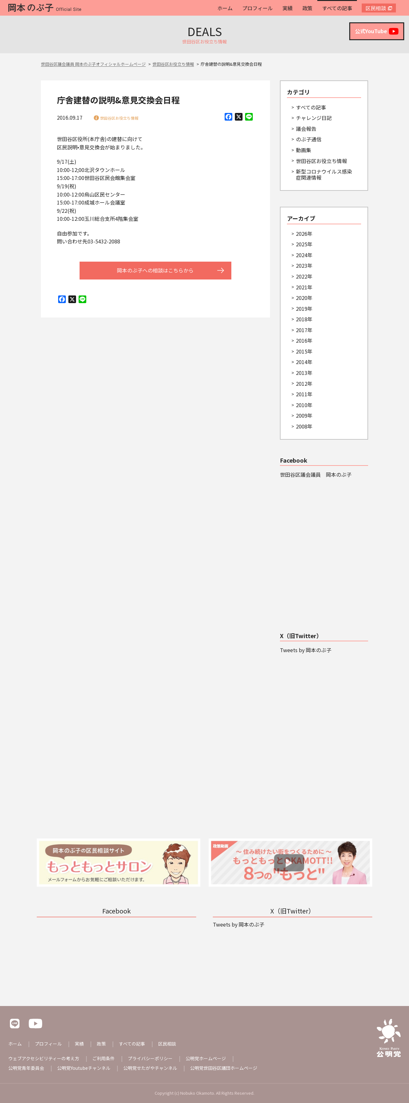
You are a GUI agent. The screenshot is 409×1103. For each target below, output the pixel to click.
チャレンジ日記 (314, 118)
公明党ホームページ (206, 1058)
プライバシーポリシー (150, 1058)
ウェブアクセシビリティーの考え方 (43, 1058)
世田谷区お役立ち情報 (119, 118)
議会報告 (306, 128)
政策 (307, 8)
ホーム (225, 8)
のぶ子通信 (308, 139)
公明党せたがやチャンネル (150, 1068)
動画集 (303, 150)
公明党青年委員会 (26, 1068)
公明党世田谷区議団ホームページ (223, 1068)
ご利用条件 (103, 1058)
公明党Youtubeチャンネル (83, 1068)
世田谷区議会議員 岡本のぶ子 (315, 474)
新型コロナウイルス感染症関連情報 (324, 174)
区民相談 (376, 8)
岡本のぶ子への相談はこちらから (155, 270)
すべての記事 (337, 8)
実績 (287, 8)
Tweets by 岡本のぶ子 (305, 650)
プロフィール (257, 8)
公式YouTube (376, 31)
